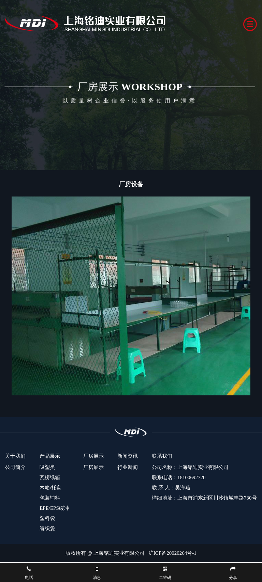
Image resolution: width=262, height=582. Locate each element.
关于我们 (15, 456)
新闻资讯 (127, 456)
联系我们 (162, 456)
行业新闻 (127, 467)
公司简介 (15, 467)
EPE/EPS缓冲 (54, 508)
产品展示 (50, 456)
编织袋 (47, 528)
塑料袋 (47, 518)
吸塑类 (47, 467)
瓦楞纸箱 (50, 477)
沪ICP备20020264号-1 (172, 553)
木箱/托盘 (50, 487)
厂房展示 (93, 456)
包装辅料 (50, 498)
